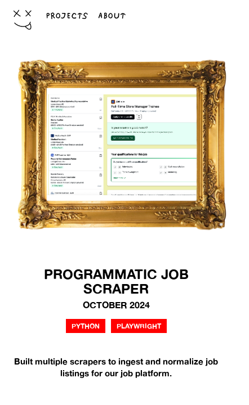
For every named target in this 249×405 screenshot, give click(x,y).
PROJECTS (67, 15)
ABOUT (112, 15)
